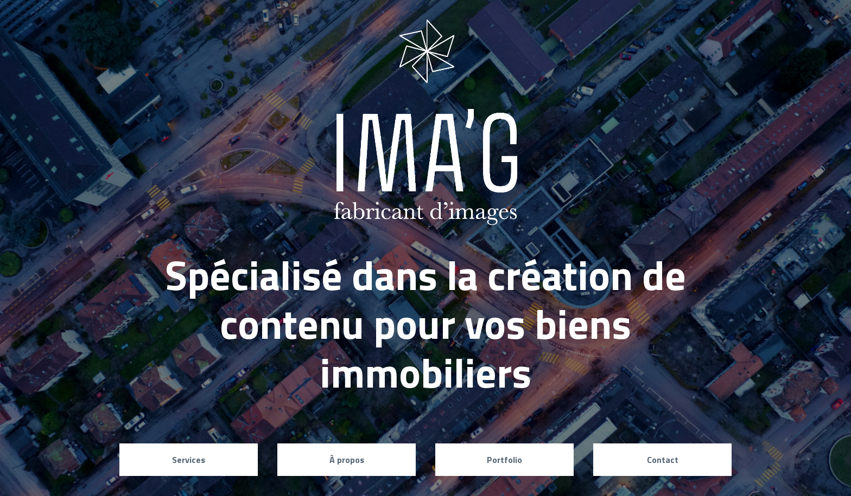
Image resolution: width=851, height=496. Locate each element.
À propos (346, 459)
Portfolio (504, 459)
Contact (662, 459)
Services (188, 459)
